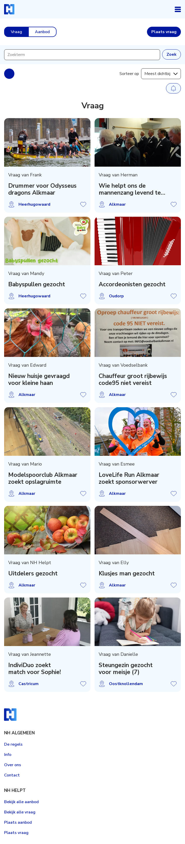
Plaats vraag (16, 833)
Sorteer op (129, 74)
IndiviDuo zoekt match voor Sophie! (34, 669)
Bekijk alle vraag (19, 812)
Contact (12, 775)
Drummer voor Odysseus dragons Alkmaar (42, 189)
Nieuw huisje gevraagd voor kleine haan (39, 380)
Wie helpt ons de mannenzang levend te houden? (130, 189)
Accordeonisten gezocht (132, 284)
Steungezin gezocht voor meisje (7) (126, 669)
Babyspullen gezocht (36, 284)
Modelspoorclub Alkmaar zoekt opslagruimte (42, 478)
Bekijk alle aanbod (21, 802)
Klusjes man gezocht (127, 573)
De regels (13, 744)
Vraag (16, 32)
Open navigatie (178, 9)
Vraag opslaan (83, 204)
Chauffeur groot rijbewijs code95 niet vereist (133, 380)
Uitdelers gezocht (33, 573)
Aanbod (42, 32)
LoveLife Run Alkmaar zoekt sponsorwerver (129, 478)
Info (7, 754)
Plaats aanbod (18, 822)
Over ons (12, 765)
